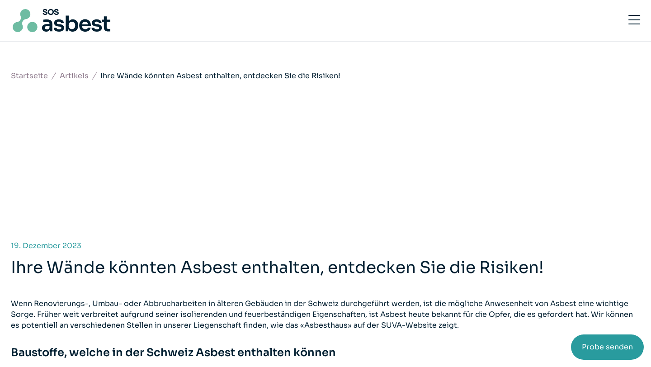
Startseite (29, 75)
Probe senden (607, 347)
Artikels (74, 75)
